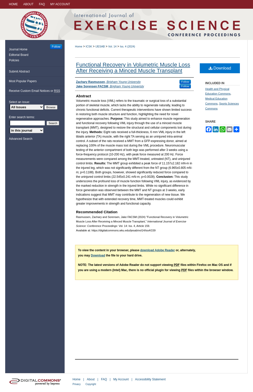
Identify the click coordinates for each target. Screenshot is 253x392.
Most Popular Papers (23, 81)
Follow (185, 81)
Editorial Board (18, 55)
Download (220, 68)
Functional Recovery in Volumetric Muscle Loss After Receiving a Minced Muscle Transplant (133, 68)
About (91, 379)
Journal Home (18, 49)
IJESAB (100, 46)
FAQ (104, 379)
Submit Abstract (19, 71)
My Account (121, 379)
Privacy (77, 384)
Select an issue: (19, 102)
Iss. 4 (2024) (127, 46)
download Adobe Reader (157, 250)
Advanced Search (20, 139)
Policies (14, 60)
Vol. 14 (112, 46)
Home (78, 46)
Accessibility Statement (150, 379)
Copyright (90, 384)
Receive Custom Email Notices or (34, 91)
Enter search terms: (22, 117)
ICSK (89, 46)
